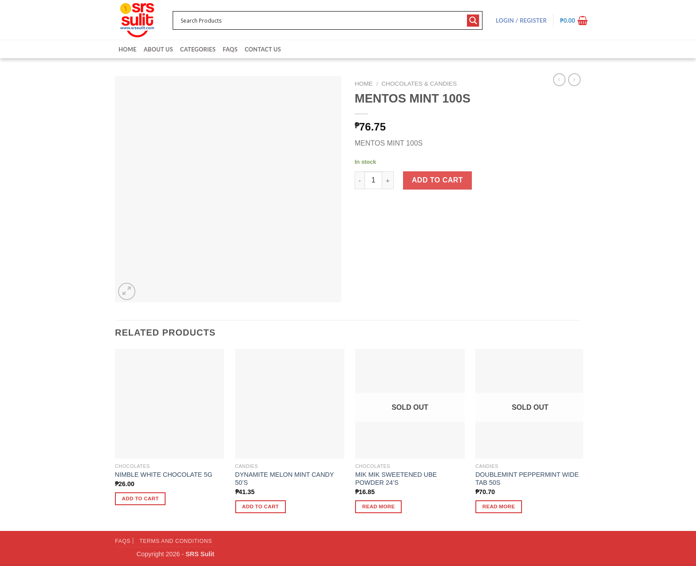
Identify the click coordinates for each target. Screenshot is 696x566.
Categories (198, 49)
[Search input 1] (322, 20)
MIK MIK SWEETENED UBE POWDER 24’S (396, 479)
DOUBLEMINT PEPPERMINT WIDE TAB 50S (527, 479)
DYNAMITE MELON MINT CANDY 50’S (284, 479)
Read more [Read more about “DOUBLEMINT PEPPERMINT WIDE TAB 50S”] (498, 506)
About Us (158, 49)
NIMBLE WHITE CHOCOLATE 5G (164, 474)
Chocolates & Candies (419, 83)
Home (128, 49)
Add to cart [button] (140, 498)
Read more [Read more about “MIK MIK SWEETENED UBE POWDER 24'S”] (378, 506)
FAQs (230, 49)
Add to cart (437, 180)
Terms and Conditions (175, 541)
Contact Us (263, 49)
